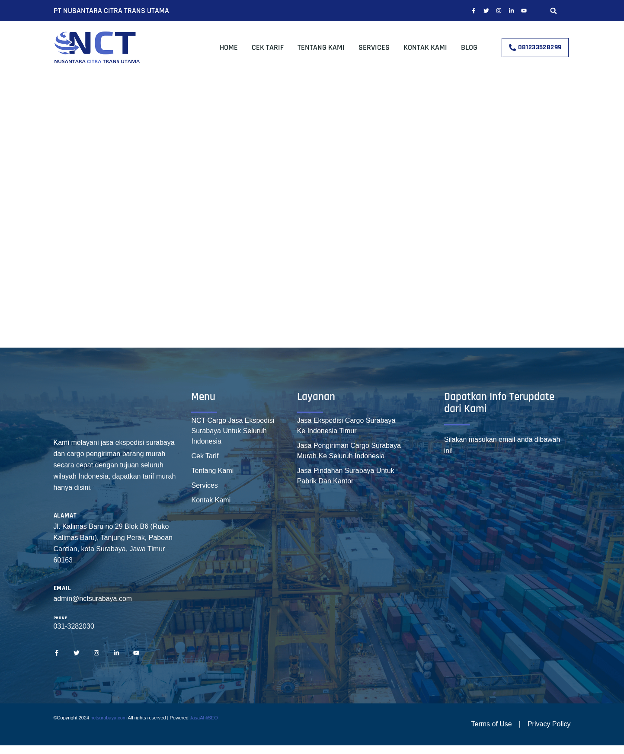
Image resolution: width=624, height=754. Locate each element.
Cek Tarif (268, 47)
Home (229, 47)
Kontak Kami (425, 47)
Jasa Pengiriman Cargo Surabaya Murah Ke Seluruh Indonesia (349, 451)
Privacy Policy (549, 724)
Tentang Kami (321, 47)
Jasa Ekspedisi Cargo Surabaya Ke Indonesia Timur (346, 426)
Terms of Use (491, 724)
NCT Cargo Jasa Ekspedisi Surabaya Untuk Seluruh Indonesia (232, 431)
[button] (554, 10)
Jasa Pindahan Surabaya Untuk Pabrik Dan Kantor (345, 476)
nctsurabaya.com (108, 717)
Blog (469, 47)
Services (374, 47)
